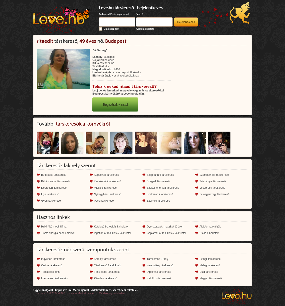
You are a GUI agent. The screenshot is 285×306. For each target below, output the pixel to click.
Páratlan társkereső (105, 278)
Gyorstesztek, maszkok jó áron (165, 226)
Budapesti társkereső (53, 174)
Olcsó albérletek (209, 233)
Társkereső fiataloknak (107, 265)
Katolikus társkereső (159, 278)
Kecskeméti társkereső (107, 181)
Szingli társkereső (210, 259)
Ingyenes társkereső (53, 259)
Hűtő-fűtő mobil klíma (53, 226)
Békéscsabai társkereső (55, 181)
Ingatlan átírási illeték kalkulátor (112, 233)
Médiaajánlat (81, 290)
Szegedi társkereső (158, 181)
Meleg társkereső (210, 265)
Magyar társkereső (211, 278)
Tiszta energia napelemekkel (58, 233)
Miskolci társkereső (105, 187)
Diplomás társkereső (159, 271)
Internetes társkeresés (54, 278)
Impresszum (63, 290)
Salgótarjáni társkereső (160, 174)
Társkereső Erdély (157, 259)
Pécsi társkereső (104, 200)
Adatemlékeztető (145, 28)
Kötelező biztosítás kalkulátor (111, 226)
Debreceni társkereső (54, 187)
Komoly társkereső (105, 259)
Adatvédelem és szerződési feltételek (114, 290)
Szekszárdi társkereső (160, 194)
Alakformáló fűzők (210, 226)
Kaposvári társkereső (106, 174)
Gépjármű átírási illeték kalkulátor (166, 233)
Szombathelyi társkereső (214, 174)
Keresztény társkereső (160, 265)
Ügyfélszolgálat (43, 290)
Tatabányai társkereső (213, 181)
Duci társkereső (209, 271)
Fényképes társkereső (107, 271)
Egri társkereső (50, 194)
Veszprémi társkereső (212, 187)
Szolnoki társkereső (158, 200)
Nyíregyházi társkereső (107, 194)
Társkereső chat (50, 271)
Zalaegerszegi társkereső (215, 194)
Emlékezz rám (111, 28)
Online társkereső (51, 265)
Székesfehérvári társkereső (163, 187)
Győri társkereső (51, 200)
